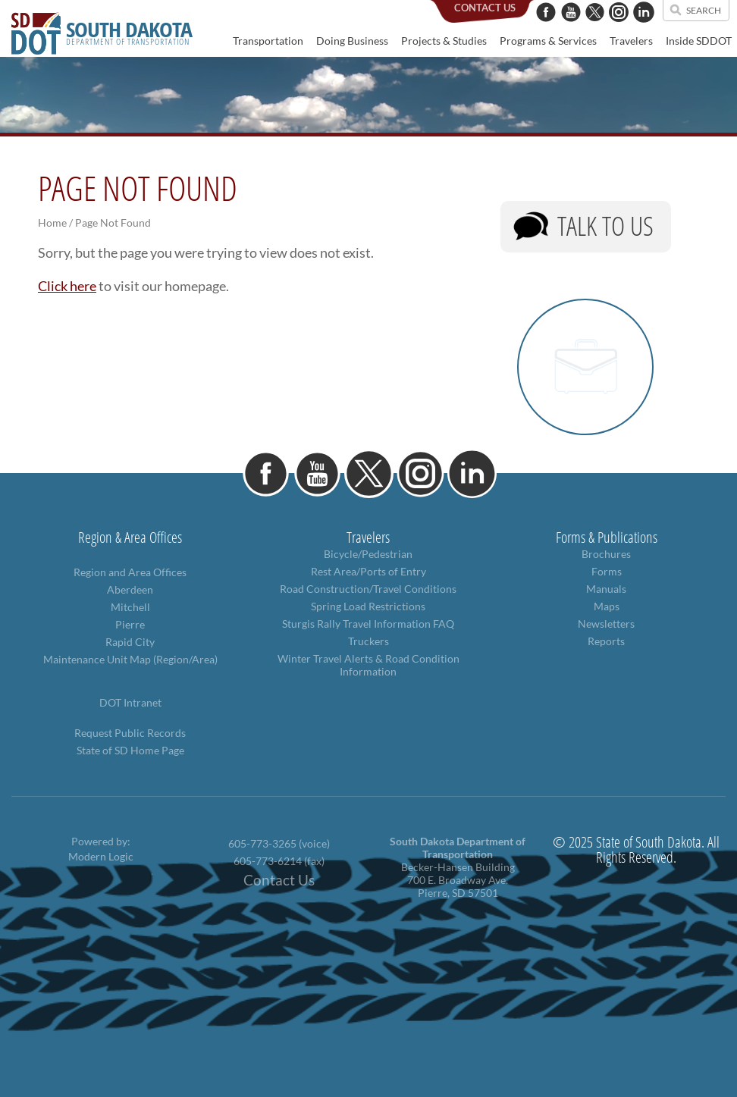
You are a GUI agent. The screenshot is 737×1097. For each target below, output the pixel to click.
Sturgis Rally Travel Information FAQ (368, 623)
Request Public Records (130, 732)
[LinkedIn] (643, 29)
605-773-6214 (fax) (279, 860)
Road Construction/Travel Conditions (368, 588)
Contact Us (279, 880)
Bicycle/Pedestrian (368, 553)
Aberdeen (130, 589)
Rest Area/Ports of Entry (368, 571)
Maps (606, 606)
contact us (485, 8)
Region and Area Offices (130, 572)
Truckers (368, 641)
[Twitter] (595, 29)
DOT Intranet (130, 702)
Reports (606, 641)
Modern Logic (100, 856)
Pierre (130, 624)
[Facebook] (546, 29)
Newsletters (606, 623)
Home (52, 222)
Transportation (268, 40)
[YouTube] (571, 29)
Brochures (606, 553)
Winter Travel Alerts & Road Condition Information (368, 665)
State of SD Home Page (130, 750)
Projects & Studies (444, 40)
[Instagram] (618, 29)
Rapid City (130, 641)
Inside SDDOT (699, 40)
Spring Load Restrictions (368, 606)
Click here (67, 285)
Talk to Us (605, 225)
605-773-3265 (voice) (279, 843)
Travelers (631, 40)
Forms (606, 571)
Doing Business (352, 40)
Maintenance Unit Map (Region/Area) (130, 659)
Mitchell (130, 606)
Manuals (606, 588)
